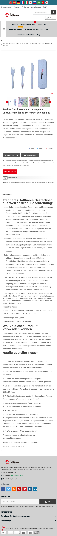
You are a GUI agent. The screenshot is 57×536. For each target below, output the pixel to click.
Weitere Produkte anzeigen (14, 446)
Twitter (8, 489)
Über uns (25, 7)
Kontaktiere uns (35, 7)
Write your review (11, 155)
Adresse (17, 7)
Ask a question (29, 155)
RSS (14, 489)
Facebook (3, 489)
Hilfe (45, 7)
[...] (46, 469)
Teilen (31, 149)
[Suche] (44, 12)
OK (47, 502)
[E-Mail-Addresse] (20, 501)
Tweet (40, 149)
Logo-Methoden (6, 7)
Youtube (19, 489)
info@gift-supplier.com (14, 479)
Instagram (30, 489)
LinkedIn (35, 489)
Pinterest (49, 149)
